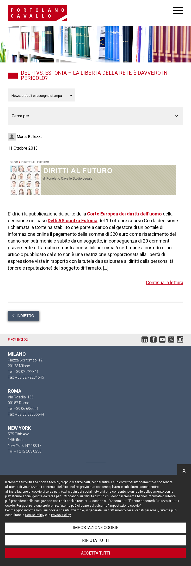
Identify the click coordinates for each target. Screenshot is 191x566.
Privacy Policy (61, 515)
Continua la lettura (164, 282)
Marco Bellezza (29, 136)
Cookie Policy (34, 515)
